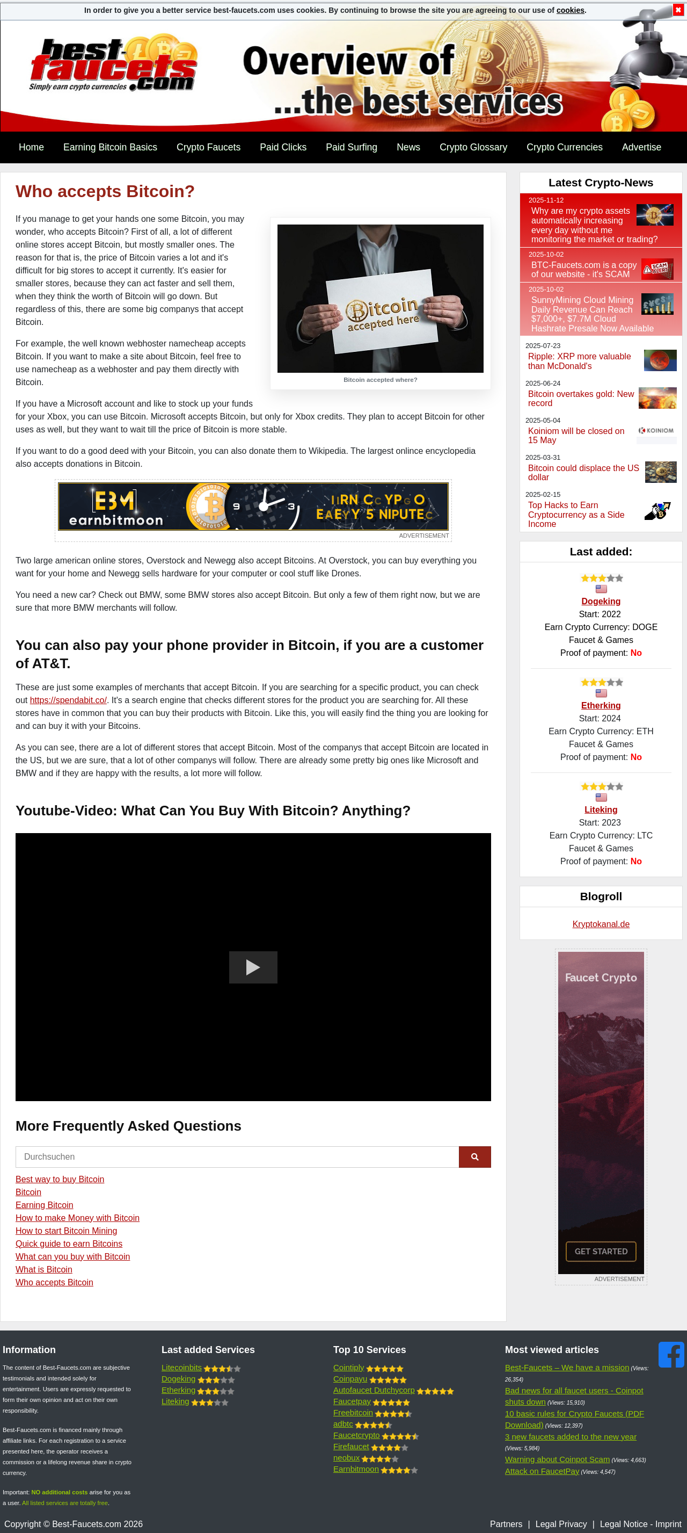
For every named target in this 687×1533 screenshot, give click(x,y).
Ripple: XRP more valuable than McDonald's (579, 361)
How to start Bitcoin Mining (66, 1230)
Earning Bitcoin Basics (110, 147)
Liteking (600, 809)
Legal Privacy (561, 1524)
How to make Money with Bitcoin (78, 1218)
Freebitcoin (353, 1412)
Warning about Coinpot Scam (557, 1459)
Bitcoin (28, 1192)
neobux (346, 1457)
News (408, 147)
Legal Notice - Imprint (641, 1524)
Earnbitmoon (356, 1468)
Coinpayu (350, 1378)
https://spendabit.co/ (68, 700)
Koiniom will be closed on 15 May (576, 435)
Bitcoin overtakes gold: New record (581, 398)
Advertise (641, 147)
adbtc (343, 1423)
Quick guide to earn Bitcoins (69, 1243)
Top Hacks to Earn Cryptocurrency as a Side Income (576, 515)
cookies (570, 10)
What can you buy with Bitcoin (73, 1256)
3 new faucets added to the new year (571, 1436)
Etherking (601, 705)
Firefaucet (351, 1446)
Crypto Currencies (565, 147)
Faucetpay (352, 1401)
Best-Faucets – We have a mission (567, 1367)
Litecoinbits (182, 1367)
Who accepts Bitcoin (54, 1282)
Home (31, 147)
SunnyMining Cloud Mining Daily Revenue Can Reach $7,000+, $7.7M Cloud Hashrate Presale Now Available (592, 314)
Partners (506, 1524)
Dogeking (601, 601)
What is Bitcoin (44, 1269)
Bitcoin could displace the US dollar (583, 473)
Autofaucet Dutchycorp (374, 1389)
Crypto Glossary (473, 147)
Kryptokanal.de (601, 924)
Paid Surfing (351, 147)
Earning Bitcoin (45, 1205)
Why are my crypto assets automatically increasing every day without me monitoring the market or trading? (594, 225)
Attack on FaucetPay (542, 1471)
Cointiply (348, 1367)
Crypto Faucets (208, 147)
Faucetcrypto (356, 1435)
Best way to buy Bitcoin (60, 1179)
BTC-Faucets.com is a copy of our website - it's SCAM (584, 270)
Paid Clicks (283, 147)
